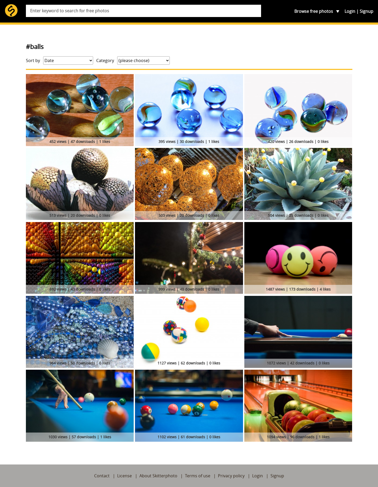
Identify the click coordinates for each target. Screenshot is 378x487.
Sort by (33, 60)
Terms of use (197, 476)
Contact (102, 476)
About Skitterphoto (158, 476)
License (124, 476)
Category (105, 60)
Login (350, 11)
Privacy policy (231, 476)
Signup (366, 11)
